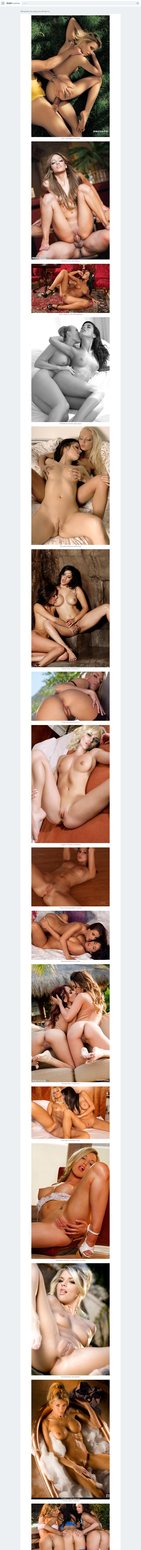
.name (13, 3)
